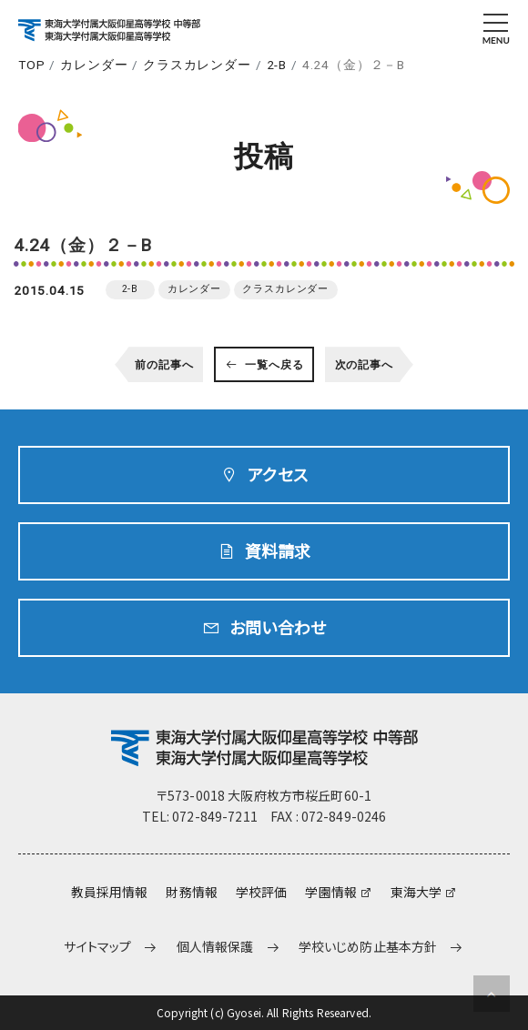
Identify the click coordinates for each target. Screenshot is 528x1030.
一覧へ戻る (274, 364)
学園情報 (331, 892)
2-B (277, 64)
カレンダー (93, 64)
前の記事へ (164, 364)
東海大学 (416, 892)
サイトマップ (97, 946)
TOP (31, 64)
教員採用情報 (109, 892)
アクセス (278, 474)
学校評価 (262, 892)
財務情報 (192, 892)
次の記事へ (364, 364)
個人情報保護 (215, 946)
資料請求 (278, 550)
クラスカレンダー (197, 64)
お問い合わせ (277, 627)
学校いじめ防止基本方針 (368, 946)
